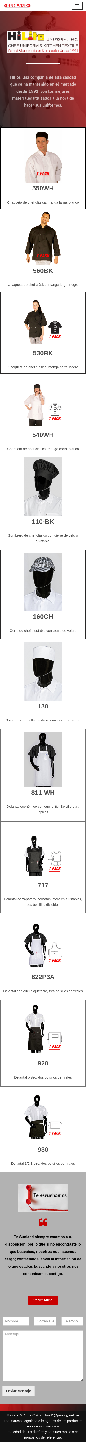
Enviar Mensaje (18, 1391)
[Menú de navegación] (77, 6)
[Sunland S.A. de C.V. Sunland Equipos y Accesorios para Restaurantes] (17, 5)
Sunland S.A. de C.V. (23, 1415)
